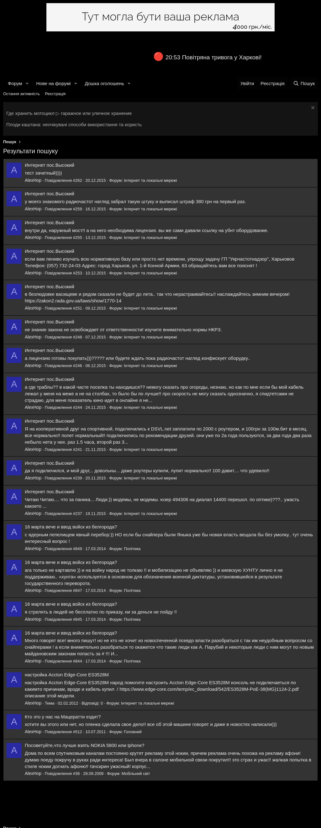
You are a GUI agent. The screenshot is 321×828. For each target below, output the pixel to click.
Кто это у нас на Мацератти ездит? (63, 716)
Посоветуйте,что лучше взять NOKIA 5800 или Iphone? (85, 745)
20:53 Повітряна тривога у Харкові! (214, 57)
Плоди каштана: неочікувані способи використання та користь (74, 124)
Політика (132, 548)
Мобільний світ (136, 773)
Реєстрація (55, 93)
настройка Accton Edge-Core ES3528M (67, 674)
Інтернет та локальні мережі (150, 180)
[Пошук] (304, 83)
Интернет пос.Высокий (49, 165)
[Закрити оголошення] (312, 108)
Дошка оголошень (104, 83)
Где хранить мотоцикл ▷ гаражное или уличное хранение (69, 113)
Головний (133, 731)
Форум (15, 83)
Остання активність (21, 93)
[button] (27, 83)
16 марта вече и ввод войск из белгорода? (71, 526)
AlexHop (33, 180)
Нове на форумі (53, 83)
